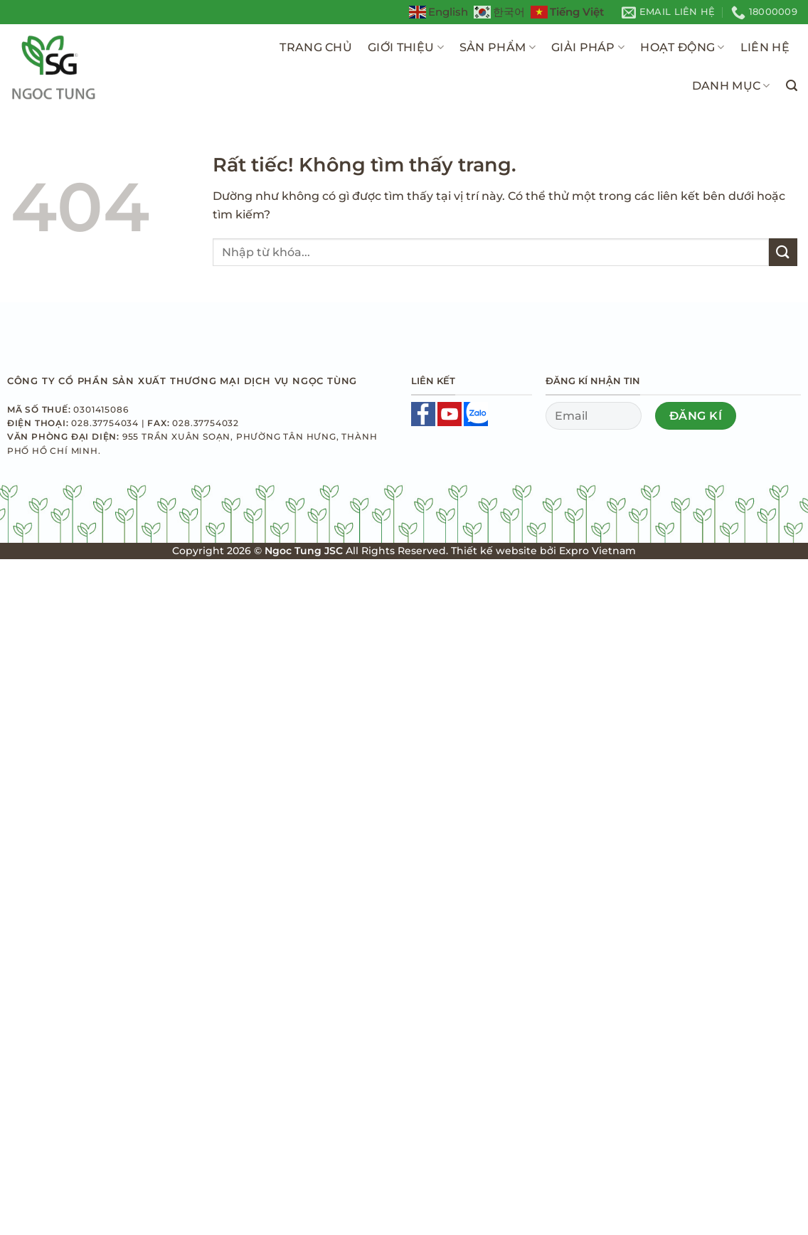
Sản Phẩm (497, 48)
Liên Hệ (765, 47)
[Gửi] (783, 252)
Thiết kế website (494, 550)
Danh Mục (731, 86)
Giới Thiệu (406, 48)
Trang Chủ (316, 47)
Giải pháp (587, 48)
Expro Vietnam (597, 550)
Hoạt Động (682, 48)
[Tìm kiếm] (791, 86)
